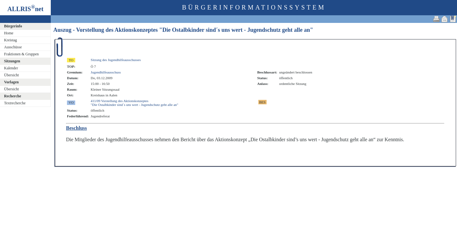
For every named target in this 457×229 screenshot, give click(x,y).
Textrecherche (15, 103)
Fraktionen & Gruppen (21, 54)
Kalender (11, 68)
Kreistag (10, 40)
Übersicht (11, 75)
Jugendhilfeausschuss (106, 72)
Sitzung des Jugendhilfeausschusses (116, 60)
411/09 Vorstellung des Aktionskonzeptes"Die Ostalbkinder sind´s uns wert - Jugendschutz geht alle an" (134, 103)
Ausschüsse (13, 47)
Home (8, 33)
